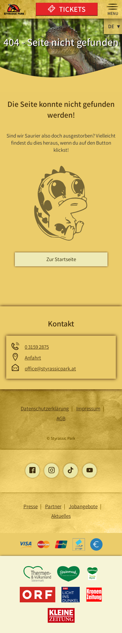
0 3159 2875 (37, 346)
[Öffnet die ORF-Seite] (38, 601)
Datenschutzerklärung (45, 408)
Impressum (88, 408)
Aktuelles (61, 516)
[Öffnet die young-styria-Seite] (92, 580)
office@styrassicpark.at (50, 368)
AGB (61, 418)
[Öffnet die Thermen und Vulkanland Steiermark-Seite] (37, 580)
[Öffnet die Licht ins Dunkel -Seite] (71, 601)
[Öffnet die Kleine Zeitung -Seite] (61, 621)
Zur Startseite (61, 259)
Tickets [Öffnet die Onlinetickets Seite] (67, 9)
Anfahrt (33, 357)
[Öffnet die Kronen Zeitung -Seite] (94, 601)
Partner (53, 506)
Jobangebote (83, 506)
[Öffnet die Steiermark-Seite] (69, 580)
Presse (30, 506)
